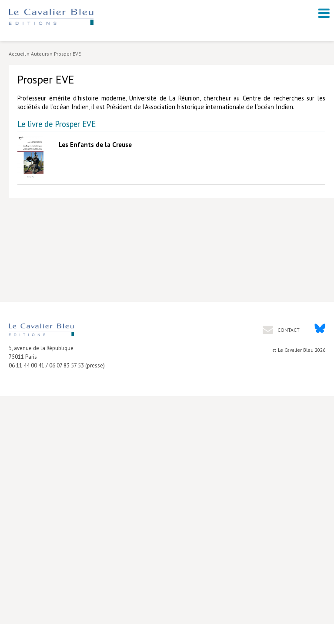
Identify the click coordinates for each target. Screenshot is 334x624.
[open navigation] (324, 13)
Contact (288, 329)
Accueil (17, 53)
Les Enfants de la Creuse (95, 144)
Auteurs (40, 53)
